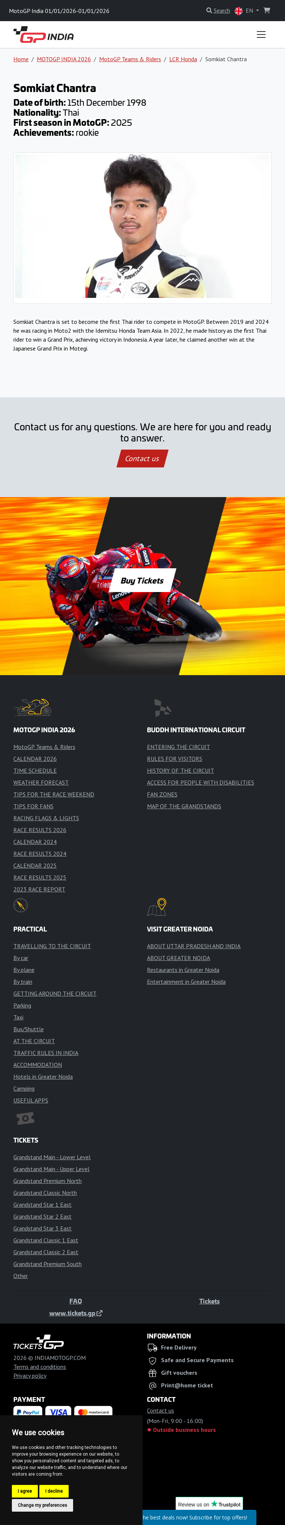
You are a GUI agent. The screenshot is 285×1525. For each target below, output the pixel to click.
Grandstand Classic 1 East (45, 1240)
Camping (24, 1088)
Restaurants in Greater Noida (183, 969)
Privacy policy (29, 1375)
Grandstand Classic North (45, 1192)
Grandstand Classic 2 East (45, 1252)
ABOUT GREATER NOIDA (178, 958)
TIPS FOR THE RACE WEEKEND (53, 794)
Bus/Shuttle (28, 1029)
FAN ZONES (162, 794)
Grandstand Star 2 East (42, 1216)
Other (20, 1275)
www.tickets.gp (75, 1312)
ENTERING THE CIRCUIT (178, 746)
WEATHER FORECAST (41, 782)
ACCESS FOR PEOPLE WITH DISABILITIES (200, 782)
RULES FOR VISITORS (174, 758)
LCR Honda (183, 59)
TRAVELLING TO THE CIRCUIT (52, 946)
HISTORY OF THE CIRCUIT (180, 770)
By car (20, 958)
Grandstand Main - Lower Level (52, 1157)
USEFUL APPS (30, 1100)
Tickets (209, 1300)
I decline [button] (54, 1491)
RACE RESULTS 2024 (39, 853)
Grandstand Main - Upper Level (51, 1169)
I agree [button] (25, 1491)
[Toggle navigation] (261, 34)
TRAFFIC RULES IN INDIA (45, 1052)
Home (21, 59)
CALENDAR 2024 (35, 841)
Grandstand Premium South (47, 1264)
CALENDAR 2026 (35, 758)
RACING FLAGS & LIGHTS (46, 818)
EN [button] (245, 11)
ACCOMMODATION (37, 1064)
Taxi (18, 1017)
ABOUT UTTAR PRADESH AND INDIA (193, 946)
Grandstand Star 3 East (42, 1228)
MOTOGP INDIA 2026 (64, 59)
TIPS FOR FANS (33, 806)
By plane (24, 969)
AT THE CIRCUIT (34, 1041)
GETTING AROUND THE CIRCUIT (54, 993)
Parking (22, 1005)
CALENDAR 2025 (35, 865)
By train (22, 981)
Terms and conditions (39, 1366)
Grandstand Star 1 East (42, 1204)
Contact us (142, 458)
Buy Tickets (142, 580)
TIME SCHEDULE (35, 770)
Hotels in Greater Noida (43, 1076)
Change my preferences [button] (42, 1505)
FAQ (75, 1300)
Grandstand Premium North (47, 1180)
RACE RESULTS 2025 (39, 877)
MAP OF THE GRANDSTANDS (184, 806)
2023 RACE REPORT (39, 889)
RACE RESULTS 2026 (39, 830)
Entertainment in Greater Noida (186, 981)
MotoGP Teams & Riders (130, 59)
